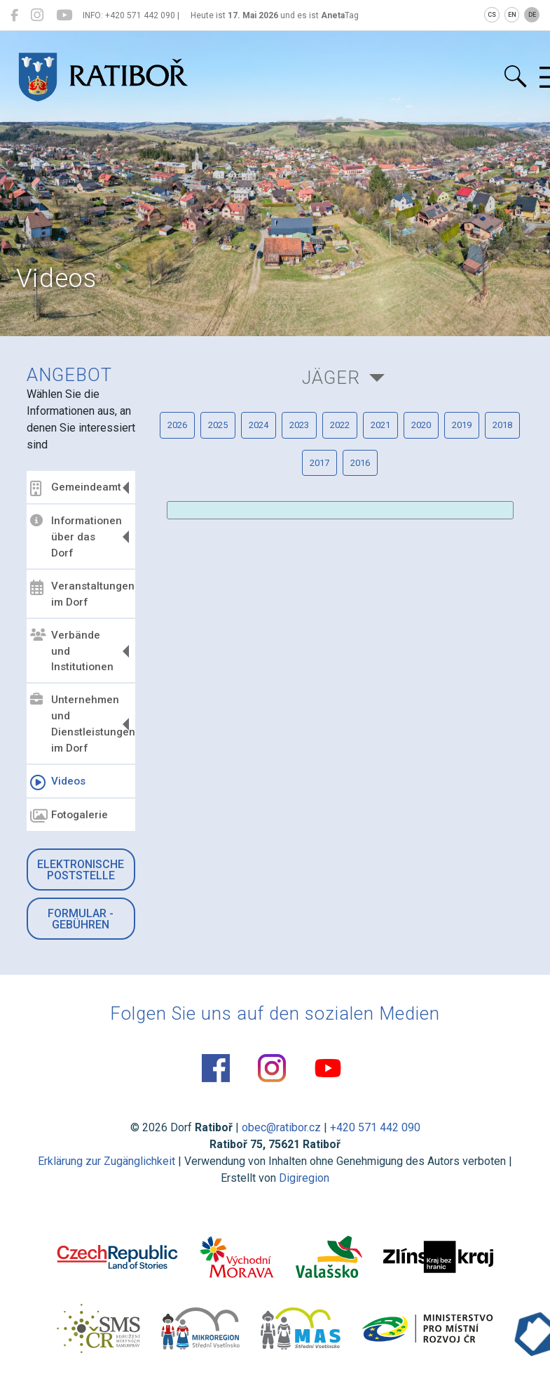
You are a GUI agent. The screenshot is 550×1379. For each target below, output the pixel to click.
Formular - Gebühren (81, 919)
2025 (218, 425)
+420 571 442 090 (375, 1127)
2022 (340, 425)
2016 (360, 463)
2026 (177, 425)
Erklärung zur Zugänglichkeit (106, 1161)
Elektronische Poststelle (80, 870)
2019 (462, 425)
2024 (258, 425)
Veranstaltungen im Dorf (81, 594)
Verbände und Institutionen (72, 651)
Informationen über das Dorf (76, 536)
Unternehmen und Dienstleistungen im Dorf (81, 723)
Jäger (331, 377)
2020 (421, 425)
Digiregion (304, 1178)
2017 (319, 463)
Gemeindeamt (75, 488)
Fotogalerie (69, 816)
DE (532, 14)
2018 (502, 425)
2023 (299, 425)
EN (512, 14)
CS (492, 14)
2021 (380, 425)
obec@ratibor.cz (281, 1127)
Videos (57, 782)
